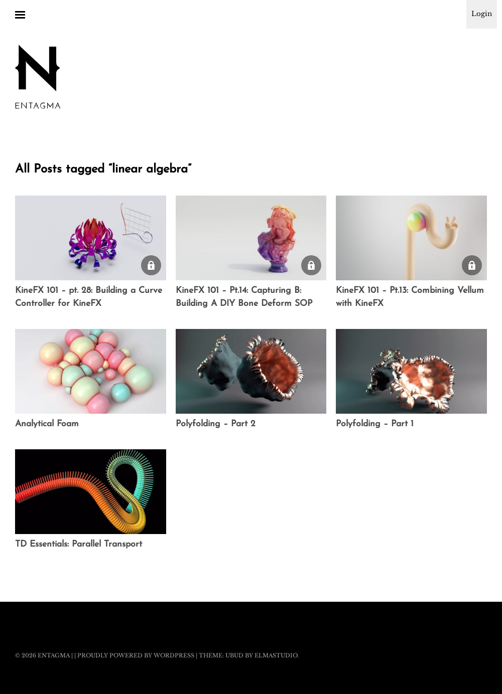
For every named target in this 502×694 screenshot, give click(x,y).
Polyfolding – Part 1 (375, 424)
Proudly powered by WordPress (135, 655)
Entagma (54, 655)
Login (481, 14)
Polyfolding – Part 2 (216, 424)
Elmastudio (276, 655)
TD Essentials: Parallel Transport (78, 544)
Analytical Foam (47, 424)
